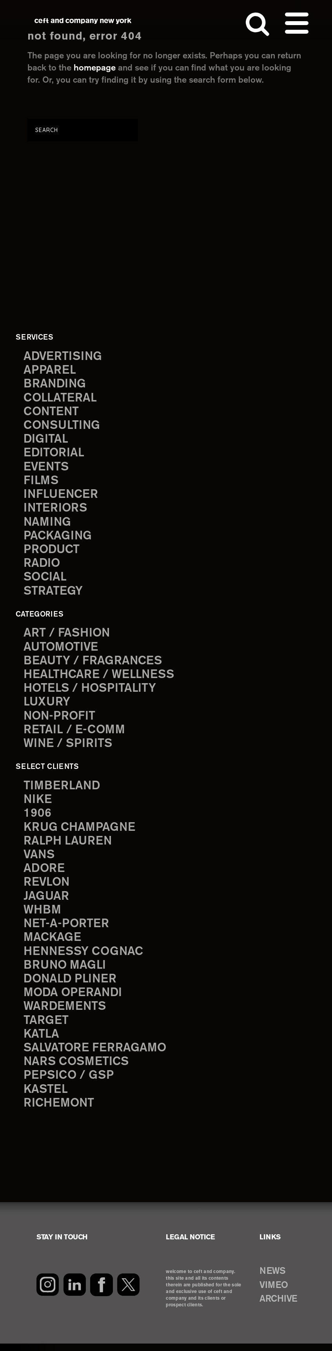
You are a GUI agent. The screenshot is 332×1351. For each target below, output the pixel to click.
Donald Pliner (71, 985)
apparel (50, 370)
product (52, 552)
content (52, 412)
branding (55, 384)
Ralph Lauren (68, 845)
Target (46, 1027)
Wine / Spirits (69, 747)
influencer (61, 496)
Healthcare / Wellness (100, 678)
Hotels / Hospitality (91, 692)
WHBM (43, 915)
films (41, 482)
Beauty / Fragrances (93, 663)
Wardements (65, 1013)
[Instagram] (47, 1292)
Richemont (59, 1110)
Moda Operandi (74, 999)
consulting (63, 426)
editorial (54, 454)
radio (42, 566)
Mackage (53, 943)
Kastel (46, 1097)
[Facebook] (102, 1292)
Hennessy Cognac (85, 957)
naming (48, 524)
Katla (41, 1041)
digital (46, 440)
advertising (63, 356)
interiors (56, 510)
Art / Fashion (67, 636)
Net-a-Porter (67, 929)
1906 (37, 817)
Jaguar (46, 901)
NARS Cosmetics (77, 1068)
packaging (58, 538)
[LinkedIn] (74, 1292)
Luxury (47, 705)
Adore (44, 873)
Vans (40, 859)
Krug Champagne (80, 831)
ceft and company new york (83, 21)
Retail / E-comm (74, 734)
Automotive (62, 650)
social (45, 580)
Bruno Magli (65, 971)
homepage (95, 68)
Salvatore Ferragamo (95, 1055)
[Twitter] (129, 1292)
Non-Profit (60, 719)
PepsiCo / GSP (69, 1083)
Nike (38, 803)
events (47, 468)
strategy (53, 594)
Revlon (47, 887)
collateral (60, 398)
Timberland (62, 789)
